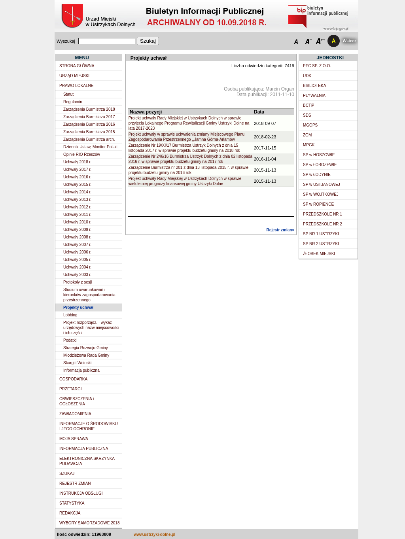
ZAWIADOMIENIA (75, 414)
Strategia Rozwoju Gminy (85, 348)
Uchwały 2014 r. (77, 192)
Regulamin (72, 102)
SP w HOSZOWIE (319, 155)
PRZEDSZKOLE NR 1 (322, 214)
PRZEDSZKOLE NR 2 (322, 224)
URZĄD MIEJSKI (74, 76)
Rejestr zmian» (280, 230)
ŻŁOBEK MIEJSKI (319, 254)
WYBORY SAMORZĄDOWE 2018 (89, 523)
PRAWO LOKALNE (76, 85)
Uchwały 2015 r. (77, 184)
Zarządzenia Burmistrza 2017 (89, 117)
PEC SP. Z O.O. (317, 66)
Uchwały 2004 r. (77, 267)
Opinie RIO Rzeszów (81, 154)
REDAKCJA (69, 513)
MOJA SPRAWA (73, 439)
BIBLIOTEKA (314, 85)
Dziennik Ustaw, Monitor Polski (90, 147)
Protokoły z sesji (77, 282)
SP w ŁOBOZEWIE (320, 165)
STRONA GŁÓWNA (76, 66)
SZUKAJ (66, 473)
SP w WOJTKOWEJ (321, 194)
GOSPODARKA (73, 379)
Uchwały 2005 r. (77, 259)
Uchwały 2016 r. (77, 177)
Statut (68, 94)
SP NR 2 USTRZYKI (321, 244)
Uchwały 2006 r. (77, 252)
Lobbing (70, 315)
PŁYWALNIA (314, 95)
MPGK (308, 145)
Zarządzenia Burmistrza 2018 (89, 109)
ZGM (307, 135)
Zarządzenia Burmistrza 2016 (89, 124)
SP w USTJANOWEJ (321, 184)
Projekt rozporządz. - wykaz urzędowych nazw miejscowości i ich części (91, 327)
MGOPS (310, 125)
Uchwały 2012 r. (77, 207)
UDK (307, 76)
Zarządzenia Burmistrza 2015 (89, 132)
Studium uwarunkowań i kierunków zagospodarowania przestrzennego (89, 294)
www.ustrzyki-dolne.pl (154, 534)
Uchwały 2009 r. (77, 229)
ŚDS (307, 115)
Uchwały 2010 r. (77, 222)
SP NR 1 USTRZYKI (321, 234)
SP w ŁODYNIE (317, 174)
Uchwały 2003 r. (77, 274)
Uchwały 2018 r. (77, 162)
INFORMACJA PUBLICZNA (83, 448)
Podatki (69, 340)
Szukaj (148, 41)
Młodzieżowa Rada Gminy (86, 355)
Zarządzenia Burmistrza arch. (89, 139)
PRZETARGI (70, 389)
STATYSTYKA (72, 503)
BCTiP (308, 105)
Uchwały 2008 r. (77, 237)
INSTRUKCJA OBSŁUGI (80, 493)
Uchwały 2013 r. (77, 199)
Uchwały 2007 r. (77, 244)
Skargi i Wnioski (77, 363)
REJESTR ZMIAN (75, 483)
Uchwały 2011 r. (77, 214)
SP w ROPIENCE (318, 204)
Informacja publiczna (81, 370)
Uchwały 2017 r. (77, 169)
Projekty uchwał (78, 307)
